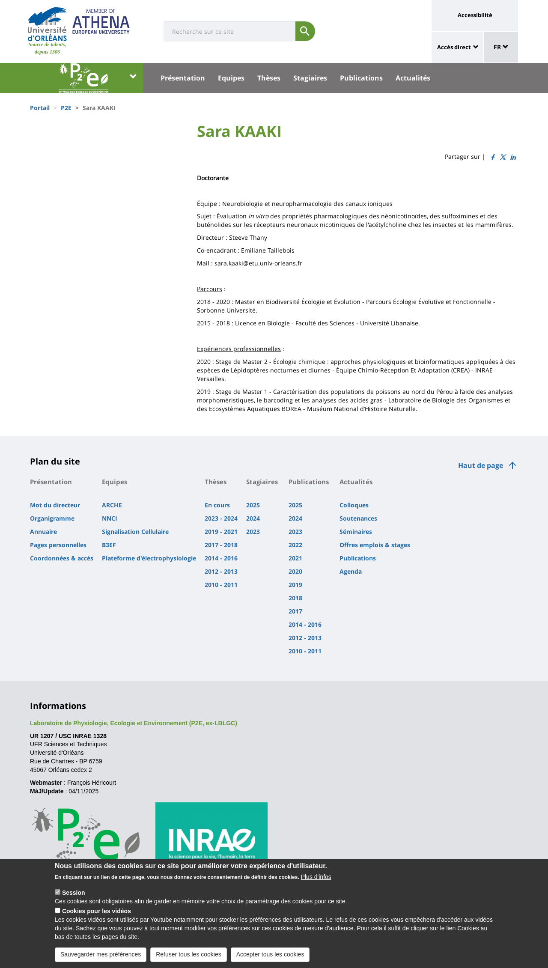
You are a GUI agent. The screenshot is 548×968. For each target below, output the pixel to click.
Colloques (354, 505)
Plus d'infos (316, 883)
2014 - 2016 (221, 558)
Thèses (268, 78)
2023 (253, 531)
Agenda (351, 571)
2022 (295, 545)
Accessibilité (475, 15)
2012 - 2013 (221, 571)
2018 (295, 598)
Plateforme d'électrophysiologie (149, 558)
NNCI (109, 518)
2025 (253, 505)
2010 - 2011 (221, 585)
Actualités (413, 78)
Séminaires (356, 531)
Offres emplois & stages (375, 545)
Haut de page (480, 465)
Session (73, 899)
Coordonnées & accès (61, 558)
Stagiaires (310, 78)
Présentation (183, 78)
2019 (295, 585)
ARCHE (112, 505)
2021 (295, 558)
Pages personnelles (58, 545)
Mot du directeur (55, 505)
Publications (361, 78)
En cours (217, 505)
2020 (295, 571)
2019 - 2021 (221, 531)
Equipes (231, 78)
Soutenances (358, 518)
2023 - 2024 (221, 518)
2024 (253, 518)
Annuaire (43, 531)
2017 (295, 611)
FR (501, 47)
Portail (40, 108)
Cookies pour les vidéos (96, 917)
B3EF (109, 545)
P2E (66, 108)
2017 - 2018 (221, 545)
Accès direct (454, 47)
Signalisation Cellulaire (135, 531)
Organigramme (52, 518)
